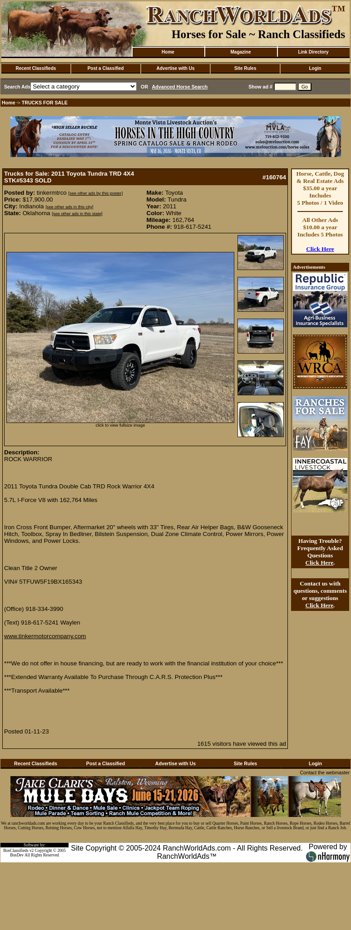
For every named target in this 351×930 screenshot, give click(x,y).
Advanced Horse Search (180, 86)
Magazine (240, 51)
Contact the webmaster (325, 772)
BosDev (17, 855)
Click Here (320, 249)
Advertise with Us (176, 68)
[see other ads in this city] (69, 207)
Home (168, 51)
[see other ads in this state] (77, 214)
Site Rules (245, 68)
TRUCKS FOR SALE (45, 102)
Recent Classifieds (35, 68)
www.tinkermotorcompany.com (45, 636)
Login (315, 68)
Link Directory (313, 51)
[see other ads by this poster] (95, 193)
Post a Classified (106, 68)
